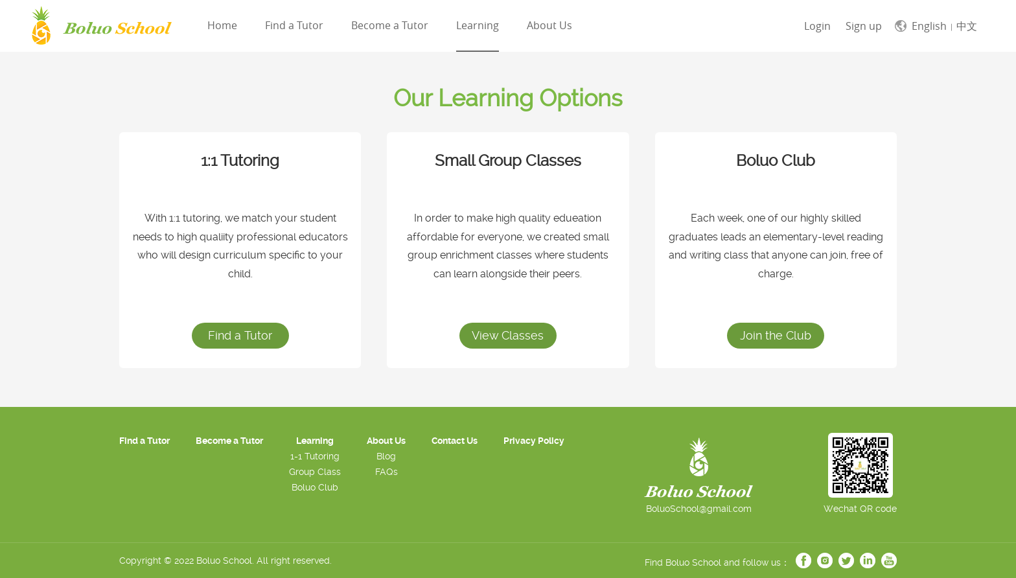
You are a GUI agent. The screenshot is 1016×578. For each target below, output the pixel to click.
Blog (386, 456)
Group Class (315, 472)
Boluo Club (315, 487)
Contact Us (455, 440)
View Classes (508, 335)
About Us (549, 25)
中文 (966, 26)
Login (817, 26)
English (929, 26)
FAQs (386, 472)
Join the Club (775, 335)
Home (222, 25)
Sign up (864, 26)
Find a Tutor (294, 25)
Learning (477, 25)
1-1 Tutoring (315, 456)
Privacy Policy (533, 440)
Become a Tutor (389, 25)
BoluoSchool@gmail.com (699, 508)
